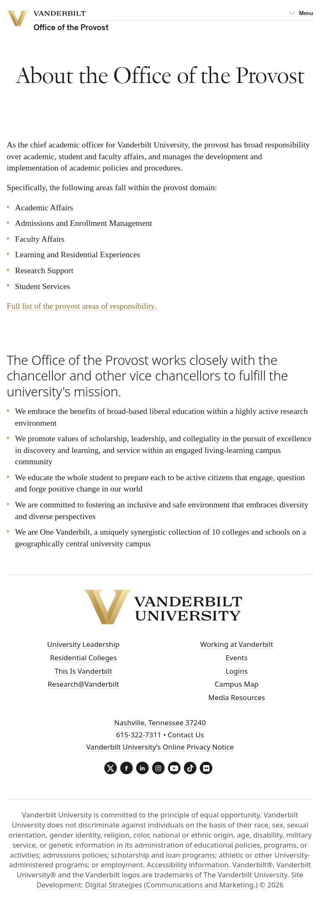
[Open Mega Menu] (301, 14)
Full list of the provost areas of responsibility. (82, 305)
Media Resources (236, 697)
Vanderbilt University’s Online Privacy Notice (160, 747)
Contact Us (186, 735)
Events (237, 657)
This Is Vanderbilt (83, 671)
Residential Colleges (83, 657)
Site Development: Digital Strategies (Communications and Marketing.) (169, 879)
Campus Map (236, 684)
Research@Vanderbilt (83, 684)
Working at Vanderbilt (236, 644)
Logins (237, 671)
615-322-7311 (138, 735)
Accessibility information (188, 864)
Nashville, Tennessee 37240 (160, 722)
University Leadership (83, 644)
